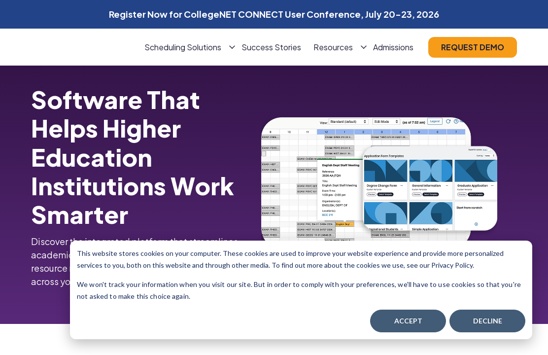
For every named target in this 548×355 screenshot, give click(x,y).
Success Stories (271, 47)
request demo (472, 47)
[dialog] (301, 290)
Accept (408, 321)
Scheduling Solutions (182, 47)
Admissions (393, 47)
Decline (487, 321)
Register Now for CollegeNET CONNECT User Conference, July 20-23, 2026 (274, 14)
